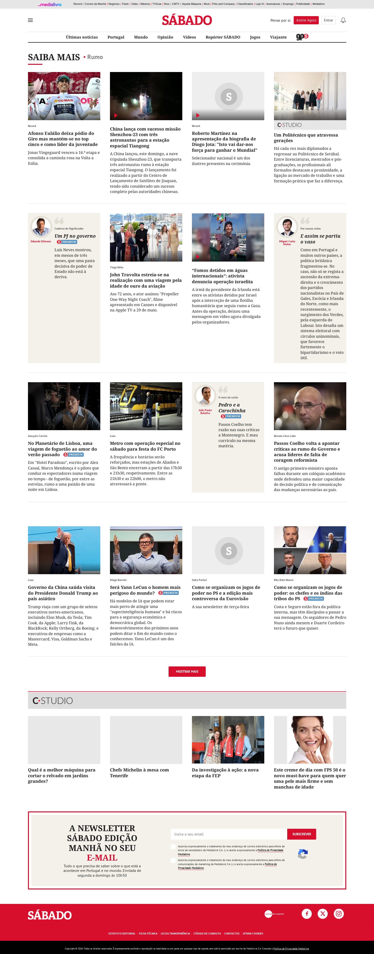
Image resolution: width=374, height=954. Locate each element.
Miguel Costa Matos (287, 242)
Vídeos (189, 37)
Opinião (165, 37)
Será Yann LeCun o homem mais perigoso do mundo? (145, 590)
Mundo (141, 37)
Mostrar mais (187, 671)
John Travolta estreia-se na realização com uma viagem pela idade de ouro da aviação (146, 280)
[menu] (30, 20)
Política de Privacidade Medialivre (291, 948)
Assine (306, 20)
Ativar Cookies (253, 933)
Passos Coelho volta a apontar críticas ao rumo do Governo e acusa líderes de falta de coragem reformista (307, 451)
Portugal (116, 37)
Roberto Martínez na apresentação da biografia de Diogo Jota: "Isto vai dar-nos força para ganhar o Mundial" (224, 141)
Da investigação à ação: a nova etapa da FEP (225, 772)
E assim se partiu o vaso (320, 239)
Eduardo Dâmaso (41, 241)
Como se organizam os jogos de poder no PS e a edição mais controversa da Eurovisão (226, 592)
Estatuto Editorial (122, 933)
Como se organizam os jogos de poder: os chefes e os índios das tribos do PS (308, 592)
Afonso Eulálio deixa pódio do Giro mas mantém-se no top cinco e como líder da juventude (63, 138)
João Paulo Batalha (205, 411)
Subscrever (301, 834)
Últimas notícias (82, 37)
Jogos (255, 37)
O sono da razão (228, 397)
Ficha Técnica (148, 933)
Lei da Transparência (175, 933)
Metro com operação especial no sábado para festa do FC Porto (145, 446)
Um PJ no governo (75, 236)
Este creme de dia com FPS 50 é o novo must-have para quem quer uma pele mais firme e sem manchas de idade (310, 778)
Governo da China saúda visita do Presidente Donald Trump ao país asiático (63, 592)
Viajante (278, 37)
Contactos (231, 933)
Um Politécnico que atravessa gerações (306, 137)
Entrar (328, 20)
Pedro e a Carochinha (231, 407)
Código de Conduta (207, 933)
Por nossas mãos (310, 228)
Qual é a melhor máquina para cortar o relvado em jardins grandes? (61, 775)
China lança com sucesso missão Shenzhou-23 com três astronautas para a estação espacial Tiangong (145, 137)
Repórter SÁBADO (223, 37)
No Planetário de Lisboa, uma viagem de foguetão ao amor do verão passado (62, 448)
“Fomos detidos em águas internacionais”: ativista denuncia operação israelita (222, 275)
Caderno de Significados (68, 228)
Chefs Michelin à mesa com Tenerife (139, 772)
